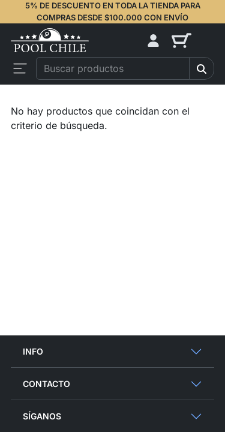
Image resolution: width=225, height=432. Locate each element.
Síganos (42, 416)
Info (33, 351)
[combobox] (113, 68)
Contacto (46, 384)
